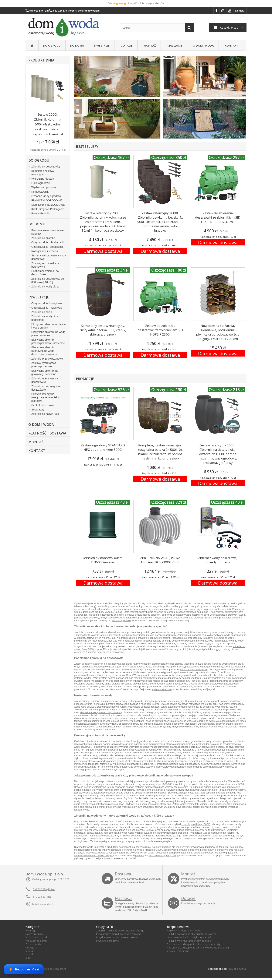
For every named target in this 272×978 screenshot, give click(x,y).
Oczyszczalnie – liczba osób (47, 242)
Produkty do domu (36, 940)
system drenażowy (162, 689)
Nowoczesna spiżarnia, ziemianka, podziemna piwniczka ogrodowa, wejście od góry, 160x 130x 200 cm (217, 332)
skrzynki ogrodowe (188, 849)
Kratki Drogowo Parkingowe (47, 209)
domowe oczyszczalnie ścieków (142, 614)
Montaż (149, 45)
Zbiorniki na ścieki (41, 312)
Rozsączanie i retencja (44, 251)
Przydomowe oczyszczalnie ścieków (47, 232)
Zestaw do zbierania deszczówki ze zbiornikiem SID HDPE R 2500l (160, 329)
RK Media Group (237, 968)
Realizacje (173, 45)
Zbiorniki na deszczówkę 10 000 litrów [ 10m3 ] (47, 280)
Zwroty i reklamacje (178, 951)
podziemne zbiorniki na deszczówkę (101, 663)
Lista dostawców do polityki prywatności (189, 937)
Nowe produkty (34, 934)
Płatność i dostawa (47, 433)
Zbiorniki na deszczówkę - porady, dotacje (120, 930)
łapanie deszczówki (110, 635)
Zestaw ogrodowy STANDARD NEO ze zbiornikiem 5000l (103, 447)
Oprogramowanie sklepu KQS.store (46, 968)
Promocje (31, 930)
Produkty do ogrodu (37, 937)
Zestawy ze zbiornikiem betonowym (45, 265)
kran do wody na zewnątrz (223, 726)
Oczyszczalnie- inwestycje (46, 307)
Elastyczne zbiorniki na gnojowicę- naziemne (44, 372)
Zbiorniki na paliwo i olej (45, 413)
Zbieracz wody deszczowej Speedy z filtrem (217, 560)
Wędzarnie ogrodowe (43, 187)
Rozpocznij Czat (23, 969)
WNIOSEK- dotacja (42, 178)
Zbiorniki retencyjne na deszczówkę (44, 380)
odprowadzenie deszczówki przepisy (94, 855)
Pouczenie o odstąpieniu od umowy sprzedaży (193, 944)
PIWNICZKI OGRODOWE (46, 200)
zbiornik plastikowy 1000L (195, 824)
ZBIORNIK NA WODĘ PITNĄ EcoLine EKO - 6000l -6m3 (160, 560)
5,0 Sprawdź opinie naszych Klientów (136, 3)
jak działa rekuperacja (156, 852)
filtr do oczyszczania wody (194, 669)
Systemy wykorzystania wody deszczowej (48, 257)
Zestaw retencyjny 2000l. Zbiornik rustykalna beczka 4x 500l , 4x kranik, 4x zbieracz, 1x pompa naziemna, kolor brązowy (160, 222)
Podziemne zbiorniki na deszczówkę (45, 272)
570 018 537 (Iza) (42, 896)
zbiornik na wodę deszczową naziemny (101, 712)
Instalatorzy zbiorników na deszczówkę (118, 934)
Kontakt (239, 10)
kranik (195, 726)
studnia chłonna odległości (199, 852)
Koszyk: (229, 27)
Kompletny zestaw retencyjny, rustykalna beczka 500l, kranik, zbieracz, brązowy (103, 329)
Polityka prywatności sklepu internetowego (191, 934)
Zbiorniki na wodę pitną (45, 286)
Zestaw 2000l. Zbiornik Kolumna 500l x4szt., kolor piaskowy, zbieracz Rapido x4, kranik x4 (47, 124)
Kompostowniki (40, 191)
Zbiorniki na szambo (43, 238)
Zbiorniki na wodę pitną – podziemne (46, 318)
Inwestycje (102, 45)
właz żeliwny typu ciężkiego (163, 855)
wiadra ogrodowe (121, 620)
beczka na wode (212, 663)
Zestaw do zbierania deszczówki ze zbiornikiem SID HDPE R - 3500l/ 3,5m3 (217, 217)
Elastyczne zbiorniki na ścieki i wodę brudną (48, 326)
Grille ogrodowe (40, 183)
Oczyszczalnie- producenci (47, 246)
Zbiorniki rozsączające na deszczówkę (46, 388)
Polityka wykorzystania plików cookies (189, 940)
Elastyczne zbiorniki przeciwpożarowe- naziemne (48, 341)
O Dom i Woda (202, 45)
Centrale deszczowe (43, 405)
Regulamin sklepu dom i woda (184, 930)
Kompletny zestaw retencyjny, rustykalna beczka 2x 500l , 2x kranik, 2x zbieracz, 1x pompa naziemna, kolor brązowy (160, 451)
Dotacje (126, 45)
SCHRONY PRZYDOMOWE (48, 204)
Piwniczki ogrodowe (107, 940)
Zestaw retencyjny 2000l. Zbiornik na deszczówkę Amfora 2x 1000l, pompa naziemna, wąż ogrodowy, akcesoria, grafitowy (218, 454)
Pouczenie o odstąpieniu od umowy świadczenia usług (198, 947)
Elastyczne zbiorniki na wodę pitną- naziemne (48, 333)
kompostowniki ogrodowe (214, 849)
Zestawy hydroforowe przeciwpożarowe (43, 364)
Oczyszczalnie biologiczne (46, 303)
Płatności (123, 898)
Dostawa (123, 874)
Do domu (77, 45)
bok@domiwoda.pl (42, 904)
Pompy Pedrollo (40, 213)
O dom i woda (33, 944)
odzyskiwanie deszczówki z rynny (172, 617)
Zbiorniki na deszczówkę (45, 166)
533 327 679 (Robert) (44, 889)
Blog (28, 957)
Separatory (37, 409)
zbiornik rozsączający (174, 637)
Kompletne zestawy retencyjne (42, 172)
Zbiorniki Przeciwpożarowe (47, 358)
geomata (139, 855)
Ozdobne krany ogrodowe (46, 196)
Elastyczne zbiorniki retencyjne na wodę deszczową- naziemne (44, 351)
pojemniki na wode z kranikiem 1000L (142, 849)
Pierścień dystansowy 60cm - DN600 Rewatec (102, 560)
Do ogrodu (52, 45)
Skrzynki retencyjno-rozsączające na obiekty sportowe (45, 397)
